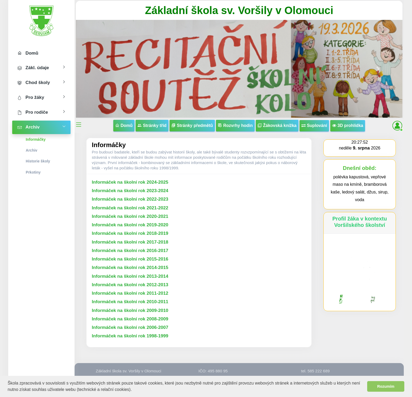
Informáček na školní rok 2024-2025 (130, 182)
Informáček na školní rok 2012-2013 (130, 284)
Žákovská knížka (277, 125)
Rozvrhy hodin (235, 125)
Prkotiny (33, 172)
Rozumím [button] (385, 386)
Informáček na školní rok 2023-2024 (130, 190)
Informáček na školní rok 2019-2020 (130, 224)
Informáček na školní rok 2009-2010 (130, 310)
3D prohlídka (347, 125)
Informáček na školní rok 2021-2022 (130, 207)
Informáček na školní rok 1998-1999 (130, 335)
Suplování (314, 125)
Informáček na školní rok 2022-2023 (130, 199)
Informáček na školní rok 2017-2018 (130, 242)
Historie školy (38, 161)
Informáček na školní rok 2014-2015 (130, 267)
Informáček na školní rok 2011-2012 (130, 293)
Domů (124, 125)
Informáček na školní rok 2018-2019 (130, 233)
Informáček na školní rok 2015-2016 (130, 259)
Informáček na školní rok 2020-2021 (130, 216)
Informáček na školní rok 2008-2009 (130, 318)
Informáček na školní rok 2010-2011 (130, 301)
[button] (134, 390)
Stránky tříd (151, 125)
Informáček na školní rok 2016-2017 (130, 250)
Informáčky (36, 139)
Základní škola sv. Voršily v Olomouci (239, 10)
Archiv (31, 150)
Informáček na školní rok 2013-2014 (130, 276)
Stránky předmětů (192, 125)
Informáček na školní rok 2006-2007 (130, 327)
